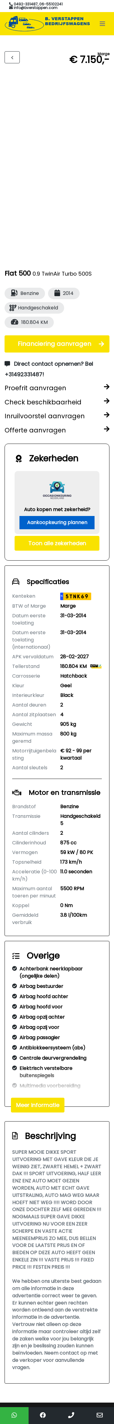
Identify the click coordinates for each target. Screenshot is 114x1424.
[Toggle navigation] (102, 23)
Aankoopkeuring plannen (57, 522)
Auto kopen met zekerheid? (57, 509)
